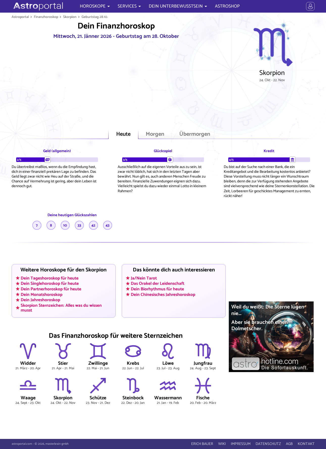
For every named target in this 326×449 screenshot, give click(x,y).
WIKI (222, 443)
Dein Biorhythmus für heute (157, 289)
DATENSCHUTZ (268, 443)
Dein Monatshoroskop (41, 294)
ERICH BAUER (202, 443)
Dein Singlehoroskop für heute (50, 283)
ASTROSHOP (227, 6)
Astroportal (20, 17)
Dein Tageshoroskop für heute (50, 278)
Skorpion (70, 17)
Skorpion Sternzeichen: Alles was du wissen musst (61, 307)
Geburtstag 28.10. (95, 17)
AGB (289, 443)
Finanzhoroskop (46, 17)
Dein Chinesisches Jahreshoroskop (163, 294)
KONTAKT (306, 443)
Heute (123, 134)
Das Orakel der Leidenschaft (157, 283)
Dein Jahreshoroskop (40, 300)
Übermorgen (194, 134)
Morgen (155, 134)
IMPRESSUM (240, 443)
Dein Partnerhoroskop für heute (51, 289)
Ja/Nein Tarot (144, 278)
